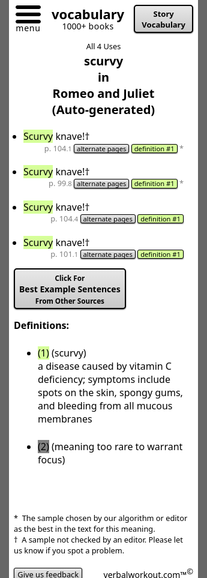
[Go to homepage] (83, 16)
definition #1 (154, 148)
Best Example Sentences (70, 290)
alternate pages (101, 148)
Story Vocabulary (163, 19)
